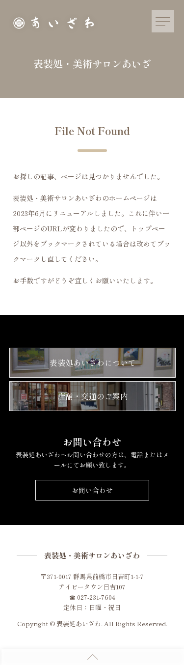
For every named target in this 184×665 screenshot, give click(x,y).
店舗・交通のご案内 (92, 396)
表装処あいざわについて (93, 362)
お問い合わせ (92, 490)
